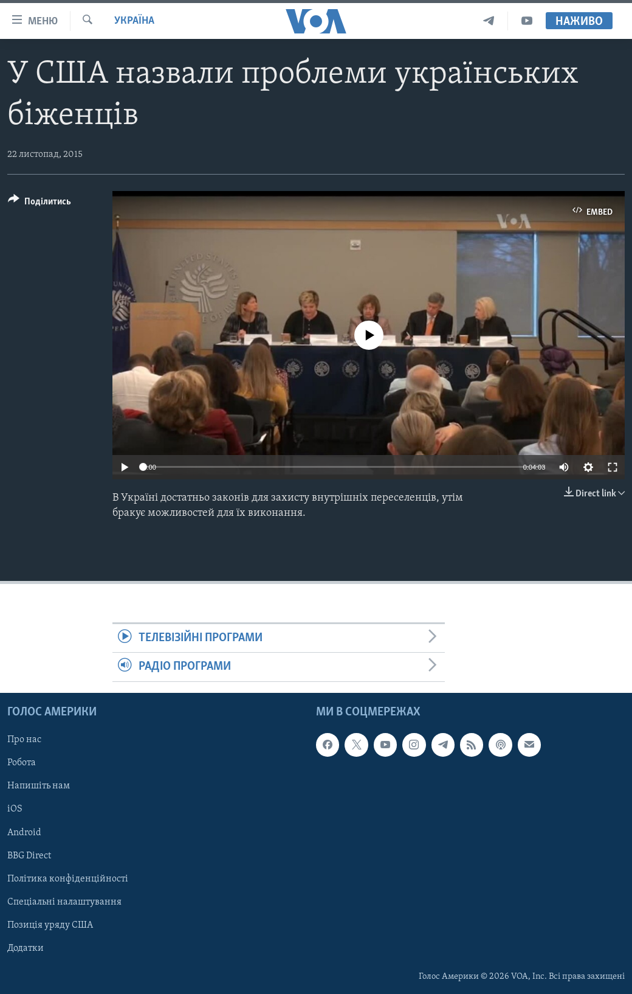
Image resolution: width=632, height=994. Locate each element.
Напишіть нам (38, 786)
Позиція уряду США (50, 925)
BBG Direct (29, 855)
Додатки (25, 948)
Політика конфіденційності (67, 878)
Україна (134, 21)
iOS (14, 809)
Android (24, 832)
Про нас (24, 740)
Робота (21, 763)
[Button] (39, 203)
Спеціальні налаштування (64, 901)
